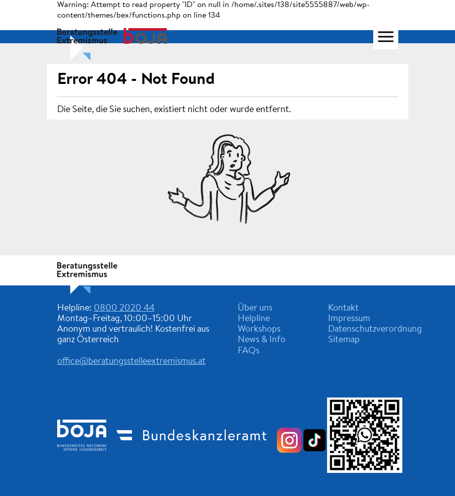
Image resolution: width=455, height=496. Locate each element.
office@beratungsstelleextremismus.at (131, 361)
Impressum (349, 319)
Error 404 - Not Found (136, 80)
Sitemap (344, 340)
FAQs (248, 351)
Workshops (259, 329)
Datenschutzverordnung (375, 329)
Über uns (255, 308)
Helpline (254, 319)
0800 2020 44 (124, 308)
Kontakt (343, 308)
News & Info (261, 340)
